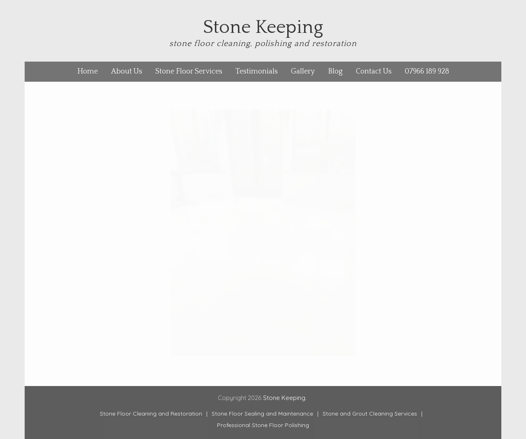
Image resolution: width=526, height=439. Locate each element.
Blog (335, 71)
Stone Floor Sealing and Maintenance (262, 413)
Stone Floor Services (188, 71)
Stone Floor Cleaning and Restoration (151, 413)
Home (87, 71)
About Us (126, 71)
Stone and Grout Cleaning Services (370, 413)
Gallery (303, 71)
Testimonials (256, 71)
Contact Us (374, 71)
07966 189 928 (427, 71)
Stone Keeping (263, 27)
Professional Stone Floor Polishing (263, 425)
